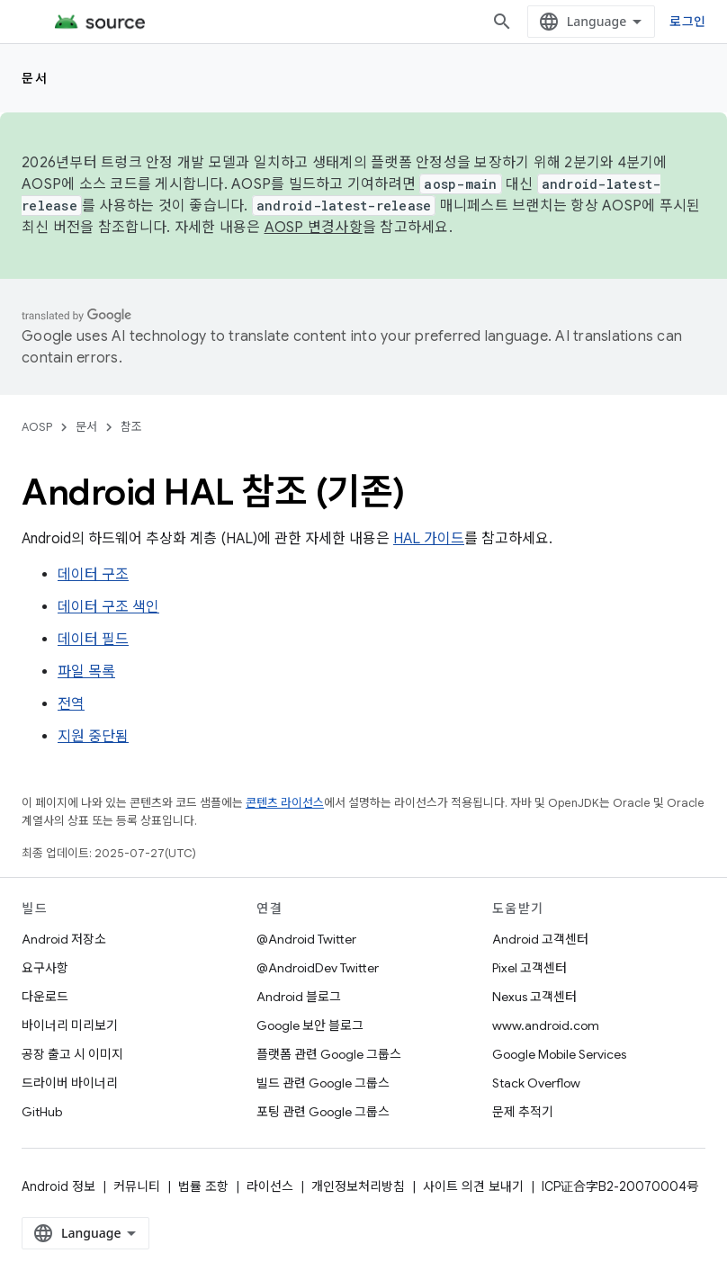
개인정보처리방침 (358, 1186)
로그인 (687, 21)
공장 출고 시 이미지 (72, 1054)
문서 (35, 78)
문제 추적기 (522, 1112)
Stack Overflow (536, 1083)
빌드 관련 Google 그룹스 (323, 1083)
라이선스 (270, 1186)
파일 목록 (86, 672)
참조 (131, 426)
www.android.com (545, 1025)
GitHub (42, 1112)
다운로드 (45, 997)
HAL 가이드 (428, 539)
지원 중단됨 (93, 737)
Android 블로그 (298, 997)
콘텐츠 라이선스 (285, 802)
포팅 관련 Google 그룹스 (323, 1112)
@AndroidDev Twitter (317, 968)
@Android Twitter (306, 939)
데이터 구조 (93, 575)
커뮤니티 (136, 1186)
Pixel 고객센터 (529, 968)
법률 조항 (203, 1186)
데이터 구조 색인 (108, 607)
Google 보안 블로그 (310, 1025)
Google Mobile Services (559, 1054)
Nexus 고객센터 (534, 997)
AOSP (37, 426)
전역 (71, 704)
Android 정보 (58, 1186)
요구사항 (45, 968)
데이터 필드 (93, 640)
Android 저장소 (64, 939)
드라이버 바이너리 (70, 1083)
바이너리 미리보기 (70, 1025)
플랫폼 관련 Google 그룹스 (328, 1054)
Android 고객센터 (540, 939)
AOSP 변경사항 (314, 228)
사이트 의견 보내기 (473, 1186)
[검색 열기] (502, 21)
